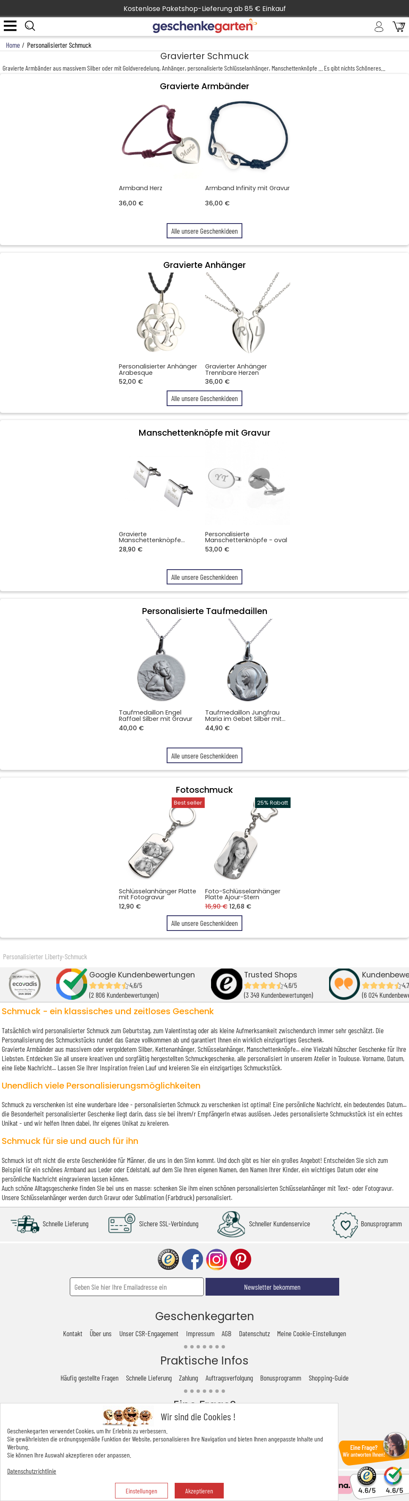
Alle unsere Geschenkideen (204, 230)
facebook (192, 1259)
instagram (216, 1259)
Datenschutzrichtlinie (31, 1471)
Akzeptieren (199, 1491)
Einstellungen (141, 1491)
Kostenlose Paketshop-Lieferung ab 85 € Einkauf (205, 9)
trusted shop (168, 1259)
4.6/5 (367, 1486)
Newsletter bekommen (272, 1286)
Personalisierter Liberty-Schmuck (45, 956)
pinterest (240, 1259)
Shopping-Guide (329, 1377)
